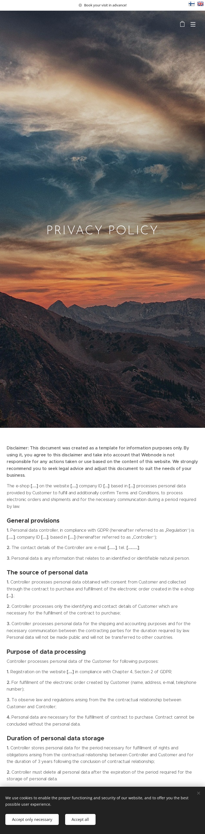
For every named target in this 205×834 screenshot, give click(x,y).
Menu (193, 24)
